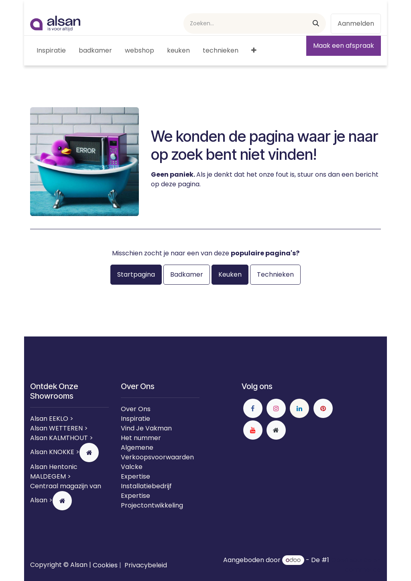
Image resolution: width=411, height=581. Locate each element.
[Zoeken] (316, 23)
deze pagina (180, 184)
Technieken (275, 274)
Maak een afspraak (343, 45)
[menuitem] (51, 51)
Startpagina (136, 274)
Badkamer (186, 274)
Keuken (230, 274)
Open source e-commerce (356, 564)
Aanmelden (356, 23)
